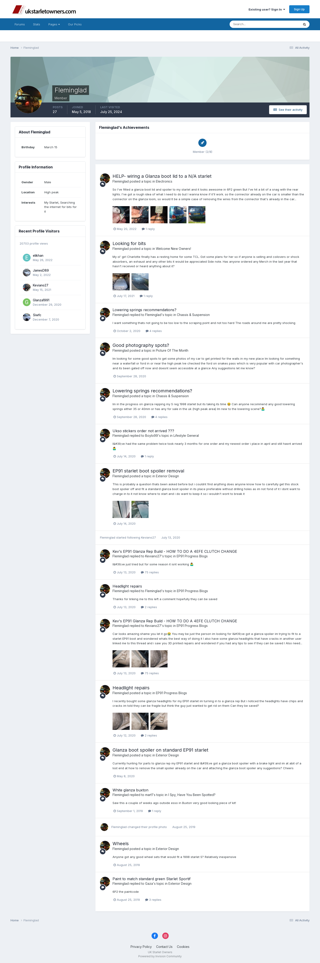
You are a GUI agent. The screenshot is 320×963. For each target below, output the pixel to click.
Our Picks (75, 24)
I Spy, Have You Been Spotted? (191, 795)
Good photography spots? (141, 345)
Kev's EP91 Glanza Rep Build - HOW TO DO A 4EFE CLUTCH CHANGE (175, 551)
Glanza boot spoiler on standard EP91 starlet (160, 750)
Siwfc (37, 315)
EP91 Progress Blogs (192, 556)
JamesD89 (41, 270)
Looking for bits (129, 243)
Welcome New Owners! (173, 249)
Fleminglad (121, 181)
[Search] (250, 24)
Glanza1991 (41, 300)
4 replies (154, 331)
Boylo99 (151, 435)
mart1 (149, 795)
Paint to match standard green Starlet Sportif (152, 879)
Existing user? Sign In (267, 9)
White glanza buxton (130, 790)
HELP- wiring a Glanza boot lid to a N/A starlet (162, 176)
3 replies (153, 899)
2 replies (149, 607)
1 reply (148, 229)
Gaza (149, 883)
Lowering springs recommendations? (144, 310)
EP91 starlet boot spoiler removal (148, 471)
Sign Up (299, 9)
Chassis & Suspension (193, 315)
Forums (20, 24)
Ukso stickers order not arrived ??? (143, 431)
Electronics (164, 181)
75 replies (150, 572)
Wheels (121, 843)
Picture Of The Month (172, 350)
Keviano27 (40, 285)
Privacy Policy (141, 947)
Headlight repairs (127, 586)
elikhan (38, 255)
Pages (54, 24)
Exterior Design (167, 476)
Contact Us (164, 947)
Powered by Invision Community (160, 956)
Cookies (183, 947)
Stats (36, 24)
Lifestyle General (186, 435)
